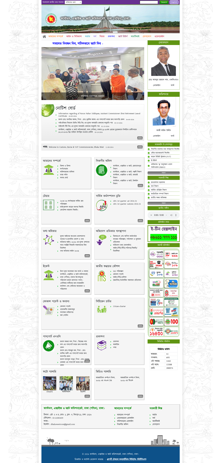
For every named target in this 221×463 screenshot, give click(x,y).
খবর (114, 347)
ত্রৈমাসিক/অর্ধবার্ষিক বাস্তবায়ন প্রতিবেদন (127, 280)
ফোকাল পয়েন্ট (118, 274)
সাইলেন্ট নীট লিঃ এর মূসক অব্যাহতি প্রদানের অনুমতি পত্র (83, 126)
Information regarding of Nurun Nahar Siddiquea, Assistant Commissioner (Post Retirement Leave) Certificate (99, 115)
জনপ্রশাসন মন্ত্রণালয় (158, 182)
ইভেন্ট (82, 391)
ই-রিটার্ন (154, 160)
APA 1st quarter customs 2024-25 (127, 204)
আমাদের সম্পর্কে (56, 36)
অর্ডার (88, 36)
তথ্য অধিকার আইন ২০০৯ (69, 251)
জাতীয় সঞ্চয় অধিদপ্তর (158, 197)
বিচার (102, 36)
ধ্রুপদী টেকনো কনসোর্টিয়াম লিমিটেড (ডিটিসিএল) (126, 459)
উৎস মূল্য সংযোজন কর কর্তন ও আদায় (74, 271)
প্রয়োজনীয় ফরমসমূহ (67, 309)
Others (50, 391)
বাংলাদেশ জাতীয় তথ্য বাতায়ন (53, 2)
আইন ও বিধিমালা (74, 36)
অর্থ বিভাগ (155, 186)
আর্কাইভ (116, 344)
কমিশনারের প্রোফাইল (125, 421)
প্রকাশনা (112, 36)
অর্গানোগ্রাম (64, 168)
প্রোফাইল (156, 85)
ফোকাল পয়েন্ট (65, 306)
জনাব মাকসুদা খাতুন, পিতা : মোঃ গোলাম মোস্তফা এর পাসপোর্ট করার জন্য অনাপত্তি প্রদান (74, 362)
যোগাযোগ (148, 36)
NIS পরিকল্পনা (118, 271)
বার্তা (172, 85)
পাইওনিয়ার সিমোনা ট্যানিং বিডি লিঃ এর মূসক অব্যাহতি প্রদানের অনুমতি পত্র (90, 122)
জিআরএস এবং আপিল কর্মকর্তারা (125, 236)
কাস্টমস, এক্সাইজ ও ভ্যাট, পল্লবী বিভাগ (127, 171)
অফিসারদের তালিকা (67, 171)
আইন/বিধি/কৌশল (119, 277)
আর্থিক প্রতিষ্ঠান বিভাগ (159, 190)
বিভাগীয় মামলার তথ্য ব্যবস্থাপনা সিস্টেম (165, 149)
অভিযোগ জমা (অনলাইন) (122, 245)
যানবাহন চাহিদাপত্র (66, 312)
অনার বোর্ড (64, 177)
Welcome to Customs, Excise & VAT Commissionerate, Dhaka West (76, 147)
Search (164, 2)
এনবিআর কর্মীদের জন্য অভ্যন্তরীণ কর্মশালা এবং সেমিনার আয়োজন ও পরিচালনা (72, 286)
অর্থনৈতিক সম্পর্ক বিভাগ (160, 193)
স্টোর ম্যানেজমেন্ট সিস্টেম (160, 153)
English (174, 2)
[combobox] (73, 2)
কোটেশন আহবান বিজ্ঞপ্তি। (69, 210)
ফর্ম (95, 36)
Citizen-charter (119, 306)
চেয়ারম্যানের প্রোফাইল (125, 418)
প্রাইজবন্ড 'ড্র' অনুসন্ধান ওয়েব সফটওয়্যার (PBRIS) (161, 166)
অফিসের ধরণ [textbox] (71, 2)
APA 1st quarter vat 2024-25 (125, 201)
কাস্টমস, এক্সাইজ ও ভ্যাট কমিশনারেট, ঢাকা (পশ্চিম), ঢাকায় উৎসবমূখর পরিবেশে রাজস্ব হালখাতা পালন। (74, 277)
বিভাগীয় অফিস (122, 424)
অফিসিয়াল (66, 391)
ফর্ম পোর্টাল (64, 315)
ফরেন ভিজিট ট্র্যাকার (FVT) (161, 156)
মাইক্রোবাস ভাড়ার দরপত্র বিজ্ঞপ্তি (71, 207)
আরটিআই (136, 36)
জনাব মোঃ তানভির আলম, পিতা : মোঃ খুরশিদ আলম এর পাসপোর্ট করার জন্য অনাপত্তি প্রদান (96, 119)
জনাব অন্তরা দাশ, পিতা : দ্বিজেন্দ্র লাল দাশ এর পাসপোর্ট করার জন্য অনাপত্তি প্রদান (73, 344)
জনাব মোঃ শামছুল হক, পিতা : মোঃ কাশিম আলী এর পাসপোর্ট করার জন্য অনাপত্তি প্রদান (73, 353)
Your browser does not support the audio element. (164, 215)
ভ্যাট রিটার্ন (124, 36)
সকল (140, 138)
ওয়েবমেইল (161, 36)
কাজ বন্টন (64, 174)
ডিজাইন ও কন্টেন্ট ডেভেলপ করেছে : (91, 459)
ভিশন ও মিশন (65, 165)
